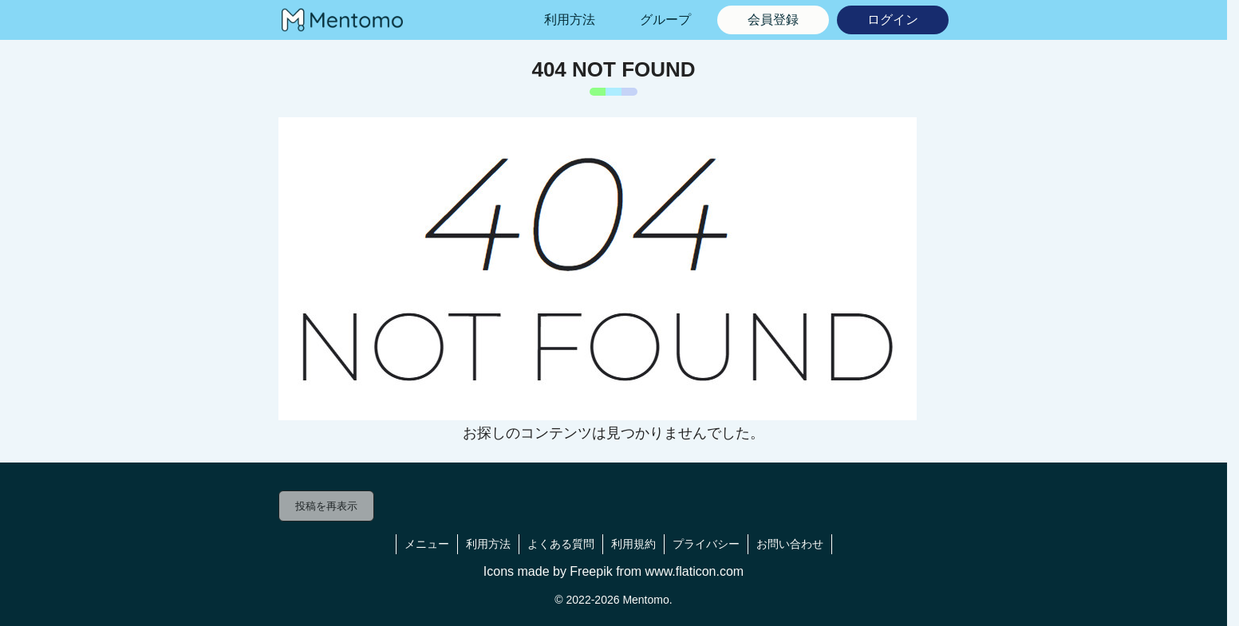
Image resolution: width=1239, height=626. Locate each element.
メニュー (426, 543)
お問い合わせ (789, 543)
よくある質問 (560, 543)
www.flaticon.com (694, 571)
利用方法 (488, 543)
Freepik (591, 571)
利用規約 (633, 543)
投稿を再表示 (326, 506)
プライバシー (706, 543)
